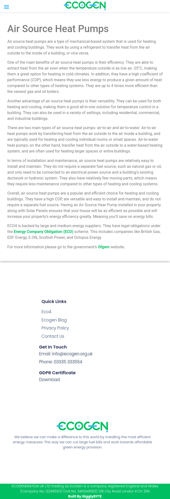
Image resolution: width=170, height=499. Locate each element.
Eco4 (46, 312)
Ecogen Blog (54, 320)
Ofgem (104, 247)
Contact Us (53, 336)
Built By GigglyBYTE (85, 496)
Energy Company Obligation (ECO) (44, 231)
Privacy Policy (55, 328)
